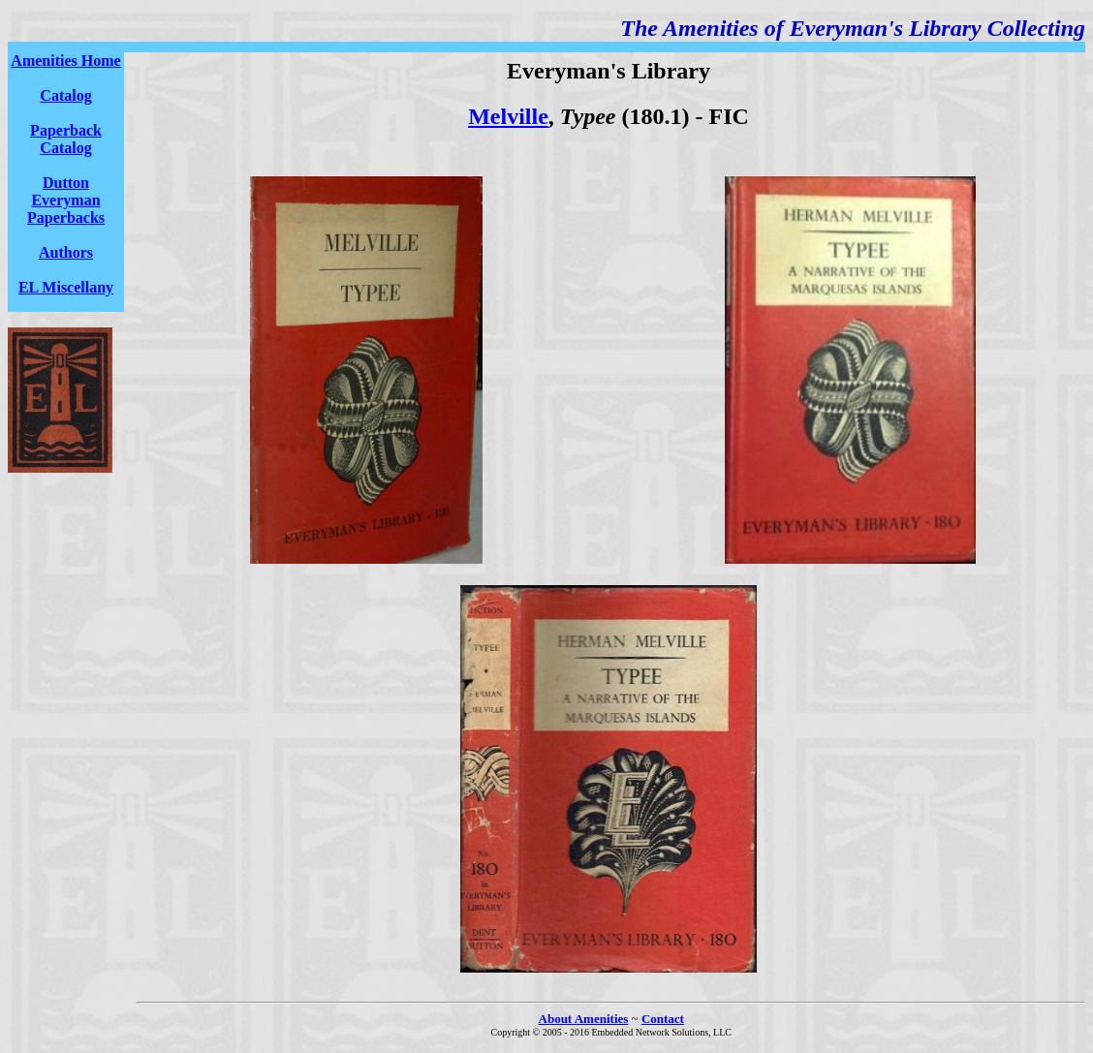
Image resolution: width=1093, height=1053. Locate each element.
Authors (66, 252)
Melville (508, 116)
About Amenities (584, 1018)
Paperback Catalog (66, 139)
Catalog (65, 95)
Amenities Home (65, 60)
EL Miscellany (65, 287)
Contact (662, 1018)
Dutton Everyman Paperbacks (66, 200)
